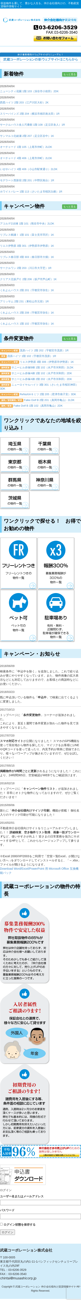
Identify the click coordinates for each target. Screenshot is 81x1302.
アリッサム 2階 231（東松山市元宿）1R (24, 301)
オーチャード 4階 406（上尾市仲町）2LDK (26, 158)
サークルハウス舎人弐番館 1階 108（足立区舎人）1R (32, 124)
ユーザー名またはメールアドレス (22, 1196)
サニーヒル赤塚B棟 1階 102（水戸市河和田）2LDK (42, 367)
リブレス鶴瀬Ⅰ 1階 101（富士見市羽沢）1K (27, 234)
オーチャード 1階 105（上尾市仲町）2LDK (26, 146)
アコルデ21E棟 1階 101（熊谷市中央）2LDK (27, 223)
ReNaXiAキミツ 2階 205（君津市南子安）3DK (48, 394)
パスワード (7, 1210)
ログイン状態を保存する (20, 1224)
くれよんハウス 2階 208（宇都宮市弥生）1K (27, 312)
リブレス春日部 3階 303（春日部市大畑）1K (27, 257)
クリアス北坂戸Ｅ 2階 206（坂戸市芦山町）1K (28, 279)
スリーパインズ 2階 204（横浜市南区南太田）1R (30, 113)
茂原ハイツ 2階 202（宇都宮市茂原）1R (44, 350)
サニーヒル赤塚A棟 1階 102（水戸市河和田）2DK (41, 373)
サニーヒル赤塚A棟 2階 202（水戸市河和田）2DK (41, 379)
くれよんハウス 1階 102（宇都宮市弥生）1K (27, 323)
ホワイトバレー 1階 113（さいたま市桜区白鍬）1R (31, 191)
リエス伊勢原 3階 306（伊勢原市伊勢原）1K (47, 361)
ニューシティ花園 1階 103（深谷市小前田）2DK (29, 91)
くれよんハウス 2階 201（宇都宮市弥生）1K (27, 290)
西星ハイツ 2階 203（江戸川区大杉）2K (24, 102)
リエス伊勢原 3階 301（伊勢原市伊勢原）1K (27, 245)
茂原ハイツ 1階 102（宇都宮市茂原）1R (31, 356)
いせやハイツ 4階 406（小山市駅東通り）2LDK (29, 169)
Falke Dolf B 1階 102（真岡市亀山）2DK (38, 405)
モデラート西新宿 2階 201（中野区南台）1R (27, 180)
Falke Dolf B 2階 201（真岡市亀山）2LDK (49, 400)
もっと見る (69, 74)
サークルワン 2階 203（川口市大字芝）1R (26, 268)
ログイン (7, 1232)
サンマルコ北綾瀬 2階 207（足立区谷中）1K (27, 135)
